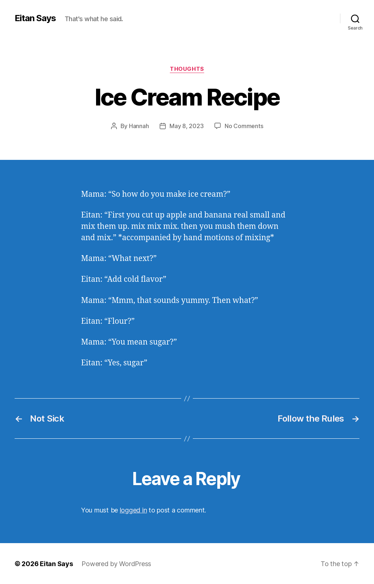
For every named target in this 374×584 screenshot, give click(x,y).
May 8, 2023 (186, 126)
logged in (133, 510)
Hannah (139, 126)
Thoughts (187, 69)
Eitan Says (35, 18)
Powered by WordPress (116, 563)
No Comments (244, 126)
